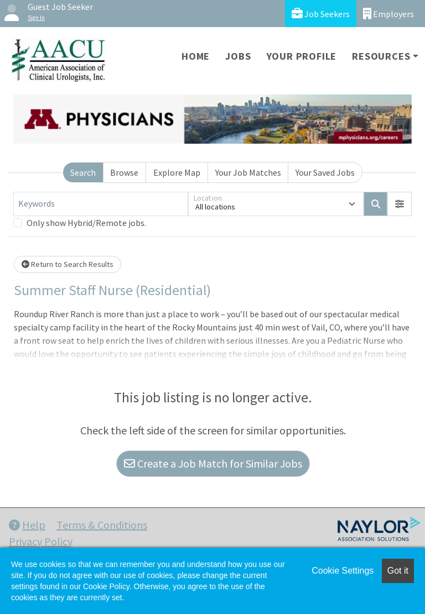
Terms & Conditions (101, 525)
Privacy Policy (40, 541)
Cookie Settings (343, 570)
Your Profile (302, 56)
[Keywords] (100, 204)
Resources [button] (381, 56)
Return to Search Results (67, 264)
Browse (124, 172)
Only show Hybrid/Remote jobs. (86, 222)
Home (196, 56)
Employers (388, 13)
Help (27, 525)
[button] (399, 204)
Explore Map (176, 172)
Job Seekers (321, 13)
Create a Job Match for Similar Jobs (213, 463)
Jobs (238, 56)
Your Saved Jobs (325, 172)
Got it (397, 570)
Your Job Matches (248, 172)
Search (83, 172)
